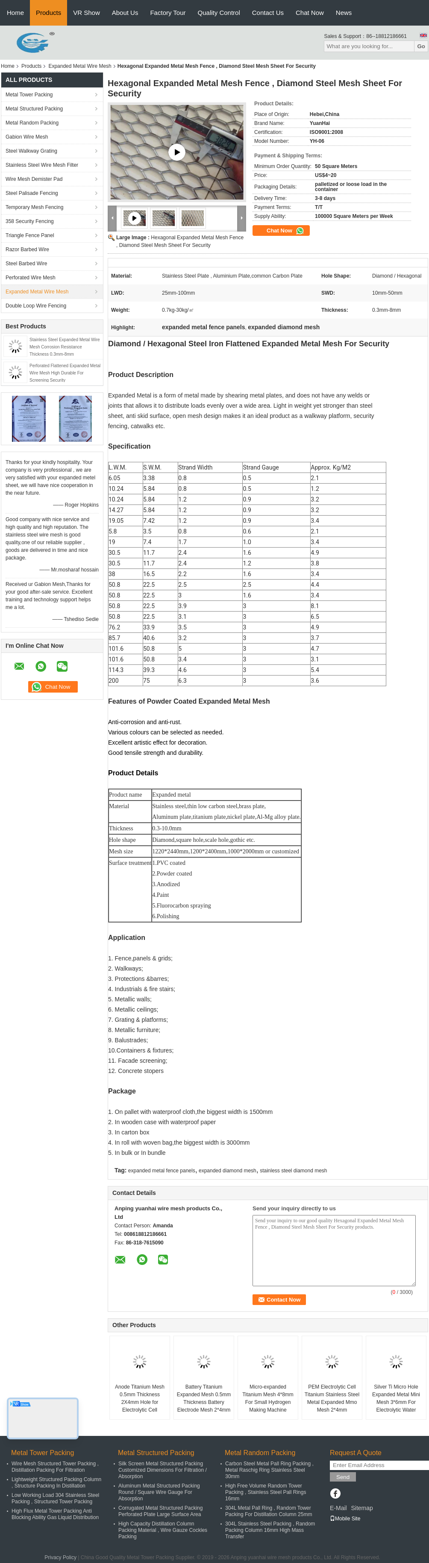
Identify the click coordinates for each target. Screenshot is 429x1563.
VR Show (86, 12)
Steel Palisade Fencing (32, 193)
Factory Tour (167, 12)
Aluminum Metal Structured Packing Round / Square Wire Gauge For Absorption (159, 1492)
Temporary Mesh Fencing (34, 207)
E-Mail (338, 1508)
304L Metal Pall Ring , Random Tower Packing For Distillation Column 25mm (268, 1511)
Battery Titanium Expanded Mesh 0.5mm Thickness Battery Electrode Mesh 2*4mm (204, 1398)
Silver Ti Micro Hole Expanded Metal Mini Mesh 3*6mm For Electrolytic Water (396, 1398)
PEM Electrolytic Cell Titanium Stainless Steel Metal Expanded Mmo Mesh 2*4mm (332, 1398)
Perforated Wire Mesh (31, 278)
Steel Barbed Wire (26, 264)
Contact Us (268, 12)
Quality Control (219, 12)
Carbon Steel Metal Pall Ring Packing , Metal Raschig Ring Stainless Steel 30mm (269, 1470)
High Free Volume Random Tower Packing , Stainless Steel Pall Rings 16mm (265, 1492)
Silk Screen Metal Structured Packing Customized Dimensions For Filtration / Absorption (162, 1470)
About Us (125, 12)
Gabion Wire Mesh (27, 137)
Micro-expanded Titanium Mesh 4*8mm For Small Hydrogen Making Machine (268, 1398)
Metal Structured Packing (34, 109)
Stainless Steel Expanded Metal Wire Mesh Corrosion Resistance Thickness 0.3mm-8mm (64, 347)
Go (421, 46)
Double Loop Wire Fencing (36, 306)
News (344, 12)
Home (15, 12)
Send (343, 1477)
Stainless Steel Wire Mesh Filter (42, 165)
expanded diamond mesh (227, 1171)
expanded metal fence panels (161, 1171)
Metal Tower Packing (29, 95)
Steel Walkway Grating (31, 151)
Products (48, 12)
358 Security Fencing (30, 221)
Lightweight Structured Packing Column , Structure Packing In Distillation (56, 1482)
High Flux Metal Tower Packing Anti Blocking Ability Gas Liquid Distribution (55, 1514)
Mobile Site (345, 1519)
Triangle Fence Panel (30, 235)
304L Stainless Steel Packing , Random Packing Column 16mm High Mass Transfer (270, 1530)
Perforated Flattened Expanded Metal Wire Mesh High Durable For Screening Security (64, 373)
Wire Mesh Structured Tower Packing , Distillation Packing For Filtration (55, 1467)
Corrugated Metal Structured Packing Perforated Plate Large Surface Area (160, 1511)
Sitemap (362, 1508)
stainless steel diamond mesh (293, 1171)
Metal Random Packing (32, 123)
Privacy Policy (60, 1557)
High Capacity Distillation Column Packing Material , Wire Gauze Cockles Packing (162, 1530)
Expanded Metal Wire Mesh (79, 66)
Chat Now (310, 12)
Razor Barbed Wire (27, 249)
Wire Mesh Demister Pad (34, 179)
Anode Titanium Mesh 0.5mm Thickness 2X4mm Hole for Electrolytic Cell (140, 1398)
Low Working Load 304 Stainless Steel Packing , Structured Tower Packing (55, 1498)
